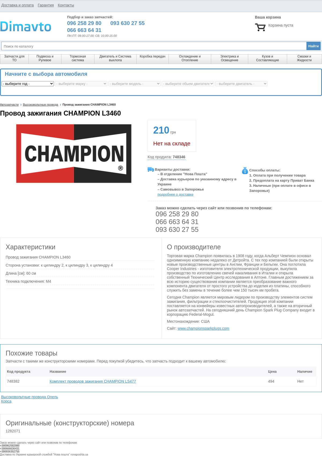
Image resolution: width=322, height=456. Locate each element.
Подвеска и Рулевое (44, 58)
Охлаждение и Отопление (190, 58)
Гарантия (46, 5)
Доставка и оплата (17, 5)
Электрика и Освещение (229, 58)
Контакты (66, 5)
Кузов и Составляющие (267, 58)
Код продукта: (166, 157)
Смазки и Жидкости (304, 58)
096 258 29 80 (177, 214)
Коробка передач (152, 56)
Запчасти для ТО (14, 58)
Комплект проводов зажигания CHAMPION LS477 (93, 381)
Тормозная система (78, 58)
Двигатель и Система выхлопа (115, 58)
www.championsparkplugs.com (203, 328)
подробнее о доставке (175, 194)
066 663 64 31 (177, 221)
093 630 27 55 (177, 229)
